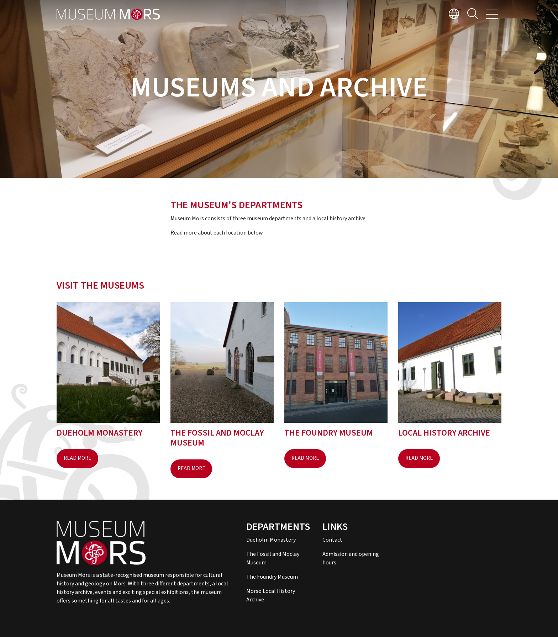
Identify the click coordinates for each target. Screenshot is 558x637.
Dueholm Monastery (271, 540)
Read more (77, 458)
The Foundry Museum (272, 577)
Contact (332, 540)
